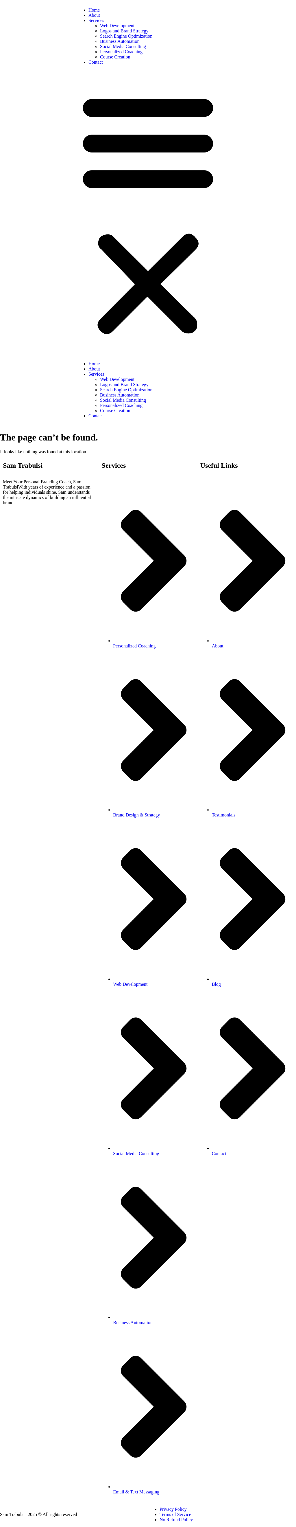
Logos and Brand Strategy (124, 30)
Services (96, 20)
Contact (95, 62)
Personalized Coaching (121, 51)
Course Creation (115, 56)
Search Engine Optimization (126, 36)
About (94, 15)
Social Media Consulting (123, 46)
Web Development (117, 25)
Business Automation (119, 41)
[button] (148, 213)
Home (94, 10)
